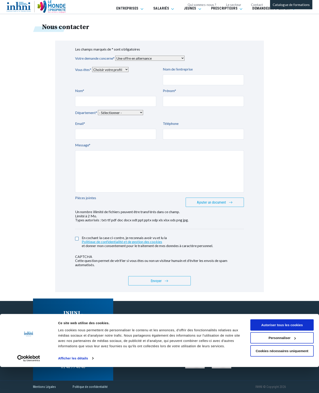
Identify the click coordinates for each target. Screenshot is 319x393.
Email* (80, 123)
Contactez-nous (161, 324)
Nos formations (160, 315)
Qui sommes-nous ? (202, 5)
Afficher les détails (73, 384)
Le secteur (233, 5)
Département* (86, 112)
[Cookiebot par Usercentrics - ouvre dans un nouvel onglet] (28, 384)
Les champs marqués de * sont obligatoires (107, 49)
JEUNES (190, 20)
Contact (257, 5)
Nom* (79, 90)
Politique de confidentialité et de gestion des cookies (122, 242)
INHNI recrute (159, 332)
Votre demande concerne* (95, 58)
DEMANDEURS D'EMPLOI (271, 20)
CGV (207, 324)
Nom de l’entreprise (178, 69)
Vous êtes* (83, 69)
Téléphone (171, 123)
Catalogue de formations (291, 5)
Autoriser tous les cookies (282, 351)
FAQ (207, 315)
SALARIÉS (161, 20)
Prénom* (169, 90)
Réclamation (213, 332)
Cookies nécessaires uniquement (282, 377)
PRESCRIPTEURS (224, 20)
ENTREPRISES (127, 20)
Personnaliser (282, 364)
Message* (82, 145)
